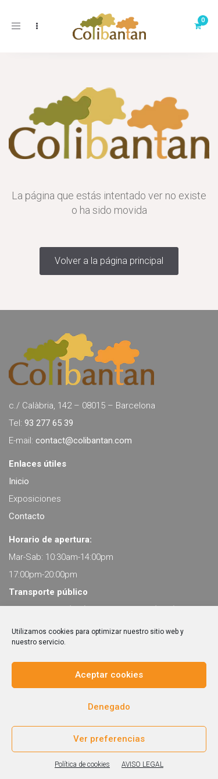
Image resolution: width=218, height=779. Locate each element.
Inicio (19, 481)
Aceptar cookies (109, 674)
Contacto (27, 516)
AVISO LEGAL (142, 764)
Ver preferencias (109, 739)
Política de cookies (82, 764)
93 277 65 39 (48, 423)
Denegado (109, 707)
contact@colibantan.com (83, 440)
